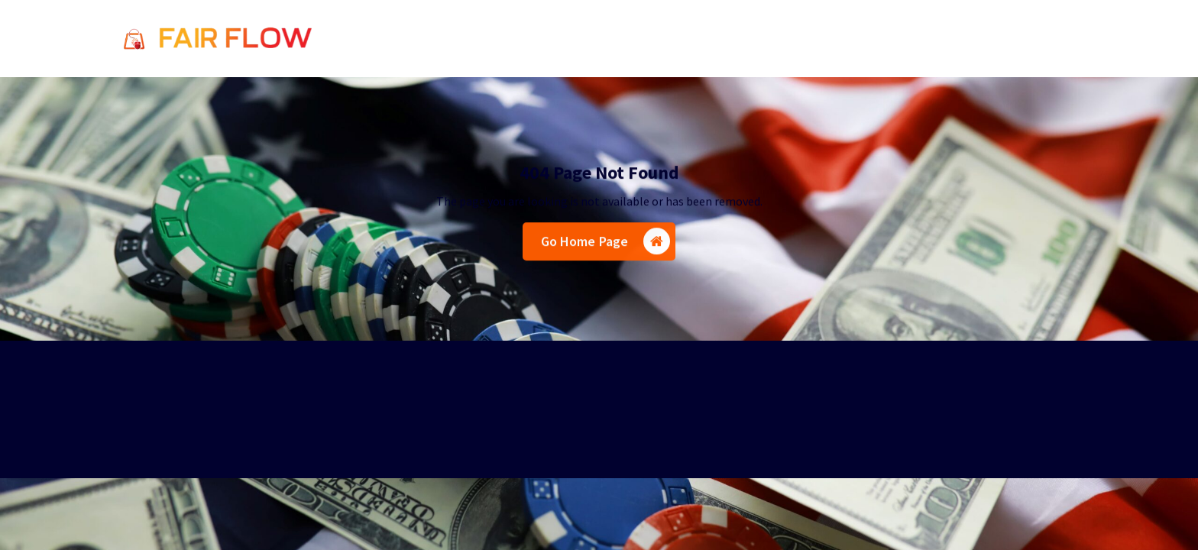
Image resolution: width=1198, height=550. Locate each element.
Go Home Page (606, 243)
